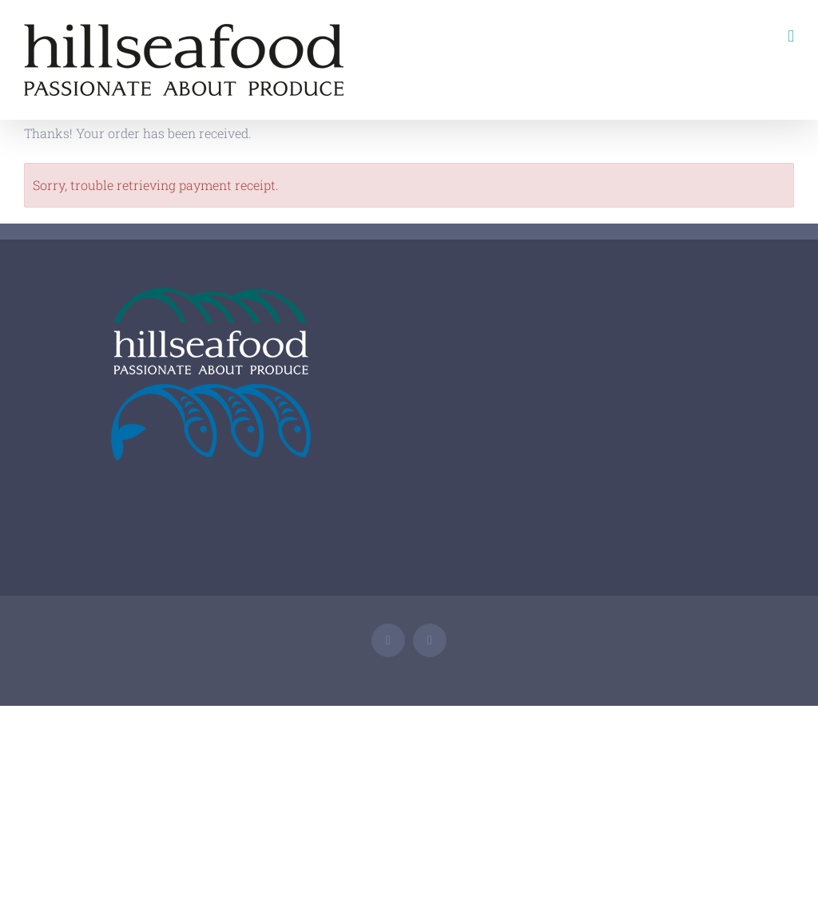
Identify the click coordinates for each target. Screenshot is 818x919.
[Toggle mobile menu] (791, 36)
